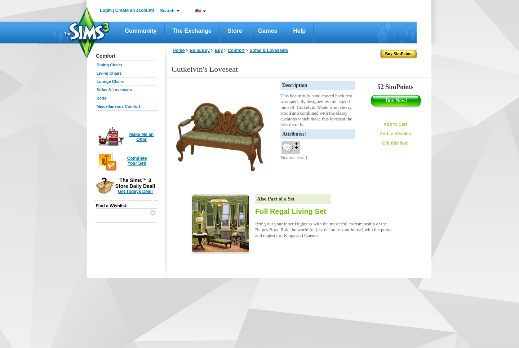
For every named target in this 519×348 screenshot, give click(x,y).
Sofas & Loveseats (114, 90)
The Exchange (192, 31)
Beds (101, 98)
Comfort (236, 50)
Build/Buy (200, 50)
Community (141, 31)
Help (299, 31)
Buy (219, 50)
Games (267, 31)
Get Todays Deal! (135, 191)
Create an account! (134, 10)
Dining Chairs (110, 65)
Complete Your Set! (137, 161)
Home (179, 50)
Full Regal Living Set (290, 211)
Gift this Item (395, 143)
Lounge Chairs (110, 81)
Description (294, 85)
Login (106, 10)
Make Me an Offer (141, 137)
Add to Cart (395, 124)
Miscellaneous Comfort (118, 106)
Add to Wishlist (395, 133)
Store (234, 31)
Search (167, 10)
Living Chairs (109, 73)
